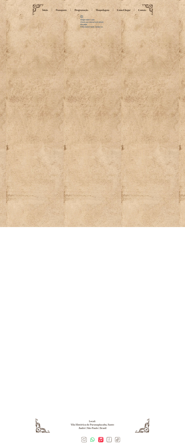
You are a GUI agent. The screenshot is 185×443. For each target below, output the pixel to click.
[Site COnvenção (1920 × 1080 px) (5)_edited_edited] (84, 439)
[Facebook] (109, 439)
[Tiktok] (117, 439)
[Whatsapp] (92, 439)
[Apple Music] (100, 439)
